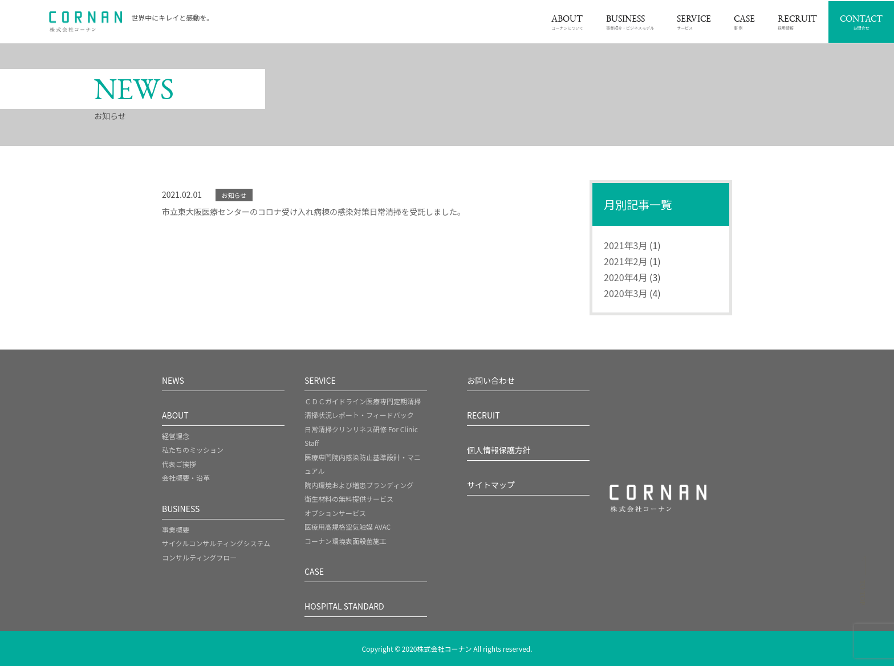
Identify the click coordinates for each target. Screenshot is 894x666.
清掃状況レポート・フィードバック (359, 415)
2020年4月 (625, 277)
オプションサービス (335, 513)
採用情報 (797, 23)
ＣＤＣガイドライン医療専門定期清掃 (362, 401)
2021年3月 (625, 245)
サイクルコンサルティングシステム (216, 543)
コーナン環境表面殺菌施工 (345, 541)
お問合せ (861, 23)
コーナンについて (567, 23)
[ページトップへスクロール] (862, 583)
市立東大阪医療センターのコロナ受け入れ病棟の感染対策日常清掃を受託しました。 (313, 211)
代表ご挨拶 (179, 464)
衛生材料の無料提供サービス (348, 498)
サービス (694, 23)
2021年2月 (625, 261)
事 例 (744, 23)
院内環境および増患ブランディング (358, 485)
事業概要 (175, 529)
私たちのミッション (193, 449)
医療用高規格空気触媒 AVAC (347, 526)
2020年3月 (625, 293)
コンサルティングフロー (199, 557)
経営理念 (175, 436)
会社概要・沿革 (186, 477)
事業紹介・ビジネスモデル (630, 23)
